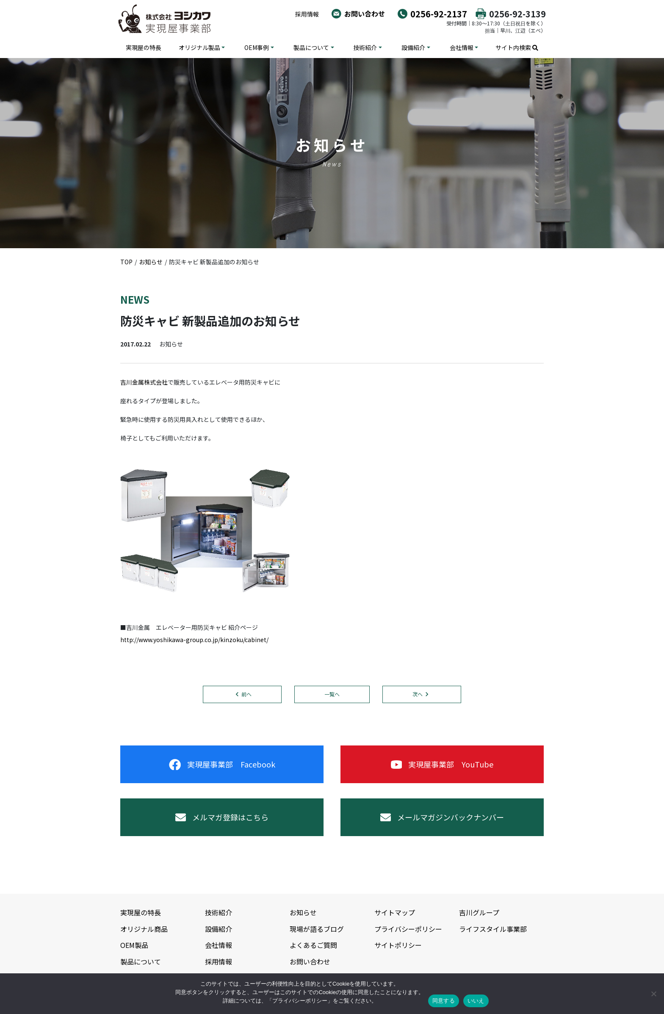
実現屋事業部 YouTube (442, 764)
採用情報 (307, 14)
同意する (443, 1000)
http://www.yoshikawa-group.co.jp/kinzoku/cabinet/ (194, 639)
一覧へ (332, 694)
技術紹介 (365, 47)
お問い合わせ (364, 13)
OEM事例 (256, 47)
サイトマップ (394, 912)
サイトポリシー (398, 945)
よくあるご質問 (313, 945)
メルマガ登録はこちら (221, 817)
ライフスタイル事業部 (493, 929)
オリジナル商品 (144, 929)
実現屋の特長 (143, 47)
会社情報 (461, 47)
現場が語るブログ (317, 929)
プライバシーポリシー (408, 929)
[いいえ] (653, 993)
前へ (246, 694)
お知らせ (303, 912)
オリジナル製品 (199, 47)
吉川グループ (479, 912)
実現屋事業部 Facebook (222, 764)
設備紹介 (413, 47)
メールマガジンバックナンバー (442, 817)
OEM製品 (134, 945)
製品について (311, 47)
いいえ (476, 1000)
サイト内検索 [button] (516, 47)
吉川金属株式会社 (144, 382)
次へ (417, 694)
